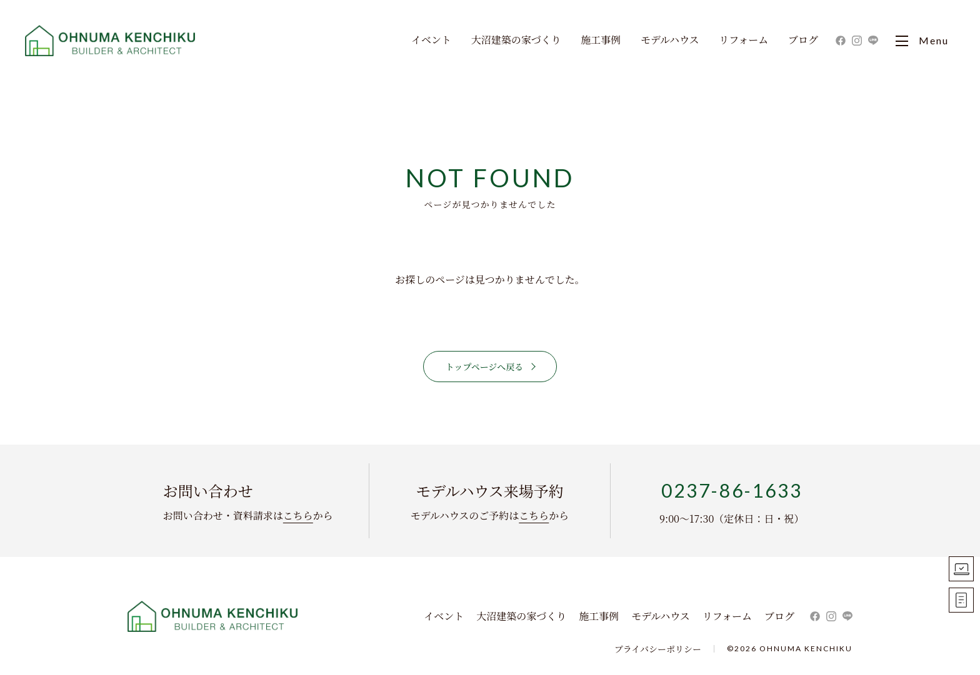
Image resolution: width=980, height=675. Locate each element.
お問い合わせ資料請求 (961, 600)
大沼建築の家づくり (516, 41)
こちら (298, 515)
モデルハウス (670, 41)
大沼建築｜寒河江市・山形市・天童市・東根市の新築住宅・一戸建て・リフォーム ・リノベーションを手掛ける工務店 (111, 40)
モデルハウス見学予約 (961, 568)
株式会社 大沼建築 (213, 616)
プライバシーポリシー (657, 648)
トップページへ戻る (485, 366)
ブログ (803, 41)
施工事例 (601, 41)
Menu (922, 41)
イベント (431, 41)
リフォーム (743, 41)
